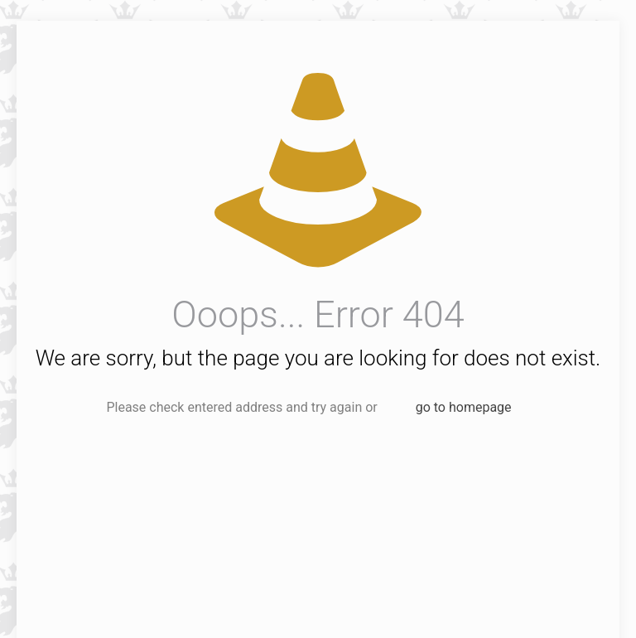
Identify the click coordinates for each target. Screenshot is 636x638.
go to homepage (464, 407)
